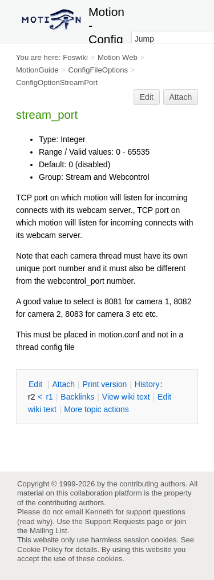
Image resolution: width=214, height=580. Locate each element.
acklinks (77, 396)
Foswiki (75, 57)
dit (37, 384)
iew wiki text (126, 396)
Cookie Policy (40, 549)
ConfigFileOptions (98, 70)
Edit (147, 97)
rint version (105, 384)
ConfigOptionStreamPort (57, 82)
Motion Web (118, 57)
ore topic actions (96, 409)
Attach (180, 97)
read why (34, 521)
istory (147, 384)
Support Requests (114, 521)
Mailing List (48, 530)
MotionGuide (37, 70)
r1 (49, 396)
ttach (63, 384)
